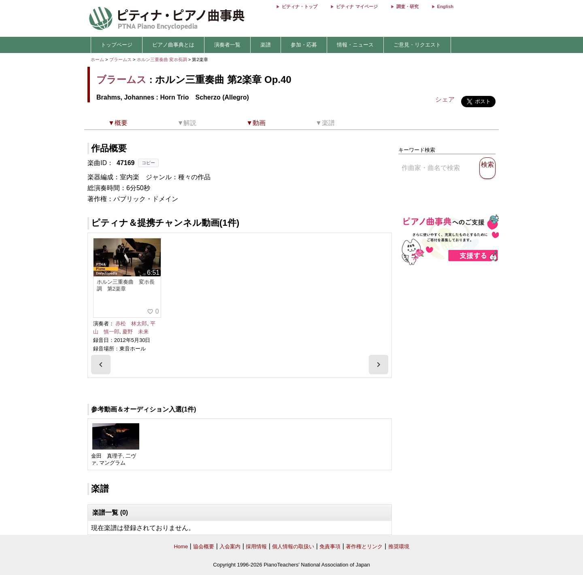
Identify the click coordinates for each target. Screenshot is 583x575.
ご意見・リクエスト (417, 45)
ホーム (97, 59)
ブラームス (120, 59)
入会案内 (229, 546)
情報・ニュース (355, 45)
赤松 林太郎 (131, 323)
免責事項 (329, 546)
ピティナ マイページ (356, 6)
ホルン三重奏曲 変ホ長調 (162, 59)
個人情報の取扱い (293, 546)
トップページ (116, 45)
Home (181, 546)
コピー (148, 162)
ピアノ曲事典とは (173, 45)
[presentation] (101, 364)
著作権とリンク (364, 546)
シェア (445, 99)
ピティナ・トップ (299, 6)
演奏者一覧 (227, 45)
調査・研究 (407, 6)
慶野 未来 (135, 332)
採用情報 (256, 546)
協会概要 (203, 546)
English (445, 6)
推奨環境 (398, 546)
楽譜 (265, 45)
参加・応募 (304, 45)
